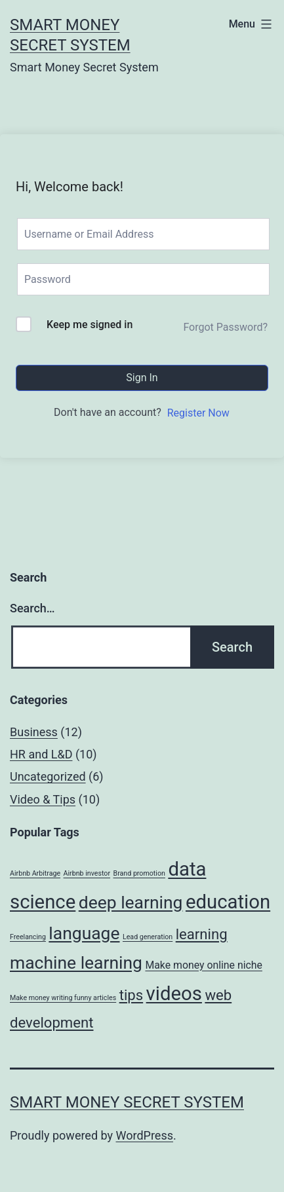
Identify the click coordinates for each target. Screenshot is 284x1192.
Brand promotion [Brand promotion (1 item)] (139, 873)
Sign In (141, 377)
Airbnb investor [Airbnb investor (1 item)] (87, 873)
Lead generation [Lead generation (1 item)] (147, 937)
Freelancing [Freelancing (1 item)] (28, 937)
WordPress (144, 1135)
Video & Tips (42, 799)
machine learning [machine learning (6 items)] (76, 962)
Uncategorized (48, 776)
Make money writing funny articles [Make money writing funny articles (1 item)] (63, 998)
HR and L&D (41, 754)
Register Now (198, 413)
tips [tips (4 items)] (131, 994)
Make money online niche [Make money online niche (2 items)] (203, 965)
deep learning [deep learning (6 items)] (131, 902)
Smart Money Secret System (127, 1102)
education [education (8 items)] (228, 902)
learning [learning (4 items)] (202, 933)
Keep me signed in (89, 324)
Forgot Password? (225, 327)
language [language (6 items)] (84, 933)
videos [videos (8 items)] (174, 993)
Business (34, 732)
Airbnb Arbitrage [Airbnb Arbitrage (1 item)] (35, 873)
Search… (32, 608)
